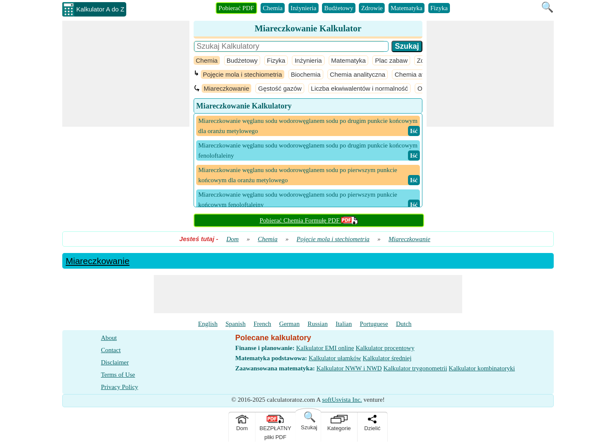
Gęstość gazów (280, 88)
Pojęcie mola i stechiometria (242, 74)
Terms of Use (118, 374)
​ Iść (414, 131)
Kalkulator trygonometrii (415, 368)
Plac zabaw (391, 60)
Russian (318, 323)
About (109, 337)
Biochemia (306, 74)
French (262, 323)
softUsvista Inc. (342, 399)
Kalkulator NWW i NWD (349, 368)
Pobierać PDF (236, 8)
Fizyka (439, 8)
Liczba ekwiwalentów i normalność (359, 88)
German (289, 323)
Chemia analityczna (358, 74)
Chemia (273, 8)
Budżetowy (338, 8)
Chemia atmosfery (420, 74)
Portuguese (374, 323)
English (208, 323)
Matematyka (406, 8)
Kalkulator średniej (387, 358)
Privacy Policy (119, 387)
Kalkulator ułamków (335, 358)
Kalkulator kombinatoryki (482, 368)
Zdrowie (372, 8)
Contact (111, 350)
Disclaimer (115, 362)
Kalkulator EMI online (325, 348)
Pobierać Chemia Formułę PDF (309, 220)
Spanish (235, 323)
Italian (344, 323)
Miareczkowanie (227, 88)
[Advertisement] (125, 74)
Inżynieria (303, 8)
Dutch (404, 323)
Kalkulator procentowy (384, 348)
